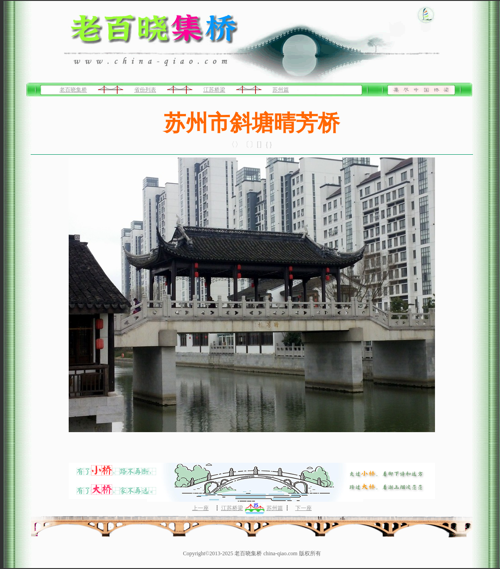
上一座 (200, 508)
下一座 (303, 508)
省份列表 (145, 90)
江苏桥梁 (214, 90)
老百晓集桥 (73, 90)
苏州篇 (280, 90)
